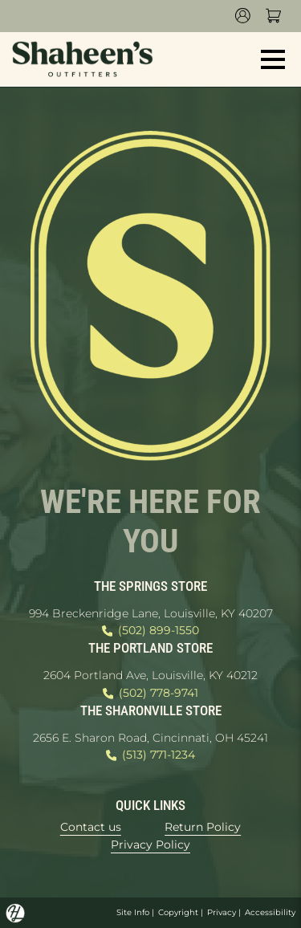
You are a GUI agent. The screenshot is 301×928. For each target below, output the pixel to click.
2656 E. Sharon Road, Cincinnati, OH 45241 (150, 737)
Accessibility (270, 912)
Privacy (221, 912)
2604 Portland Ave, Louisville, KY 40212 (150, 675)
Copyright (178, 912)
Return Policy (203, 826)
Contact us (90, 826)
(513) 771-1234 (150, 755)
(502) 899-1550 (150, 631)
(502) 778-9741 (150, 693)
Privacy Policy (150, 844)
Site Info (132, 912)
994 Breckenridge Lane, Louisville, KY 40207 (151, 613)
